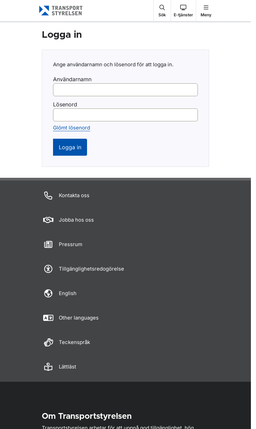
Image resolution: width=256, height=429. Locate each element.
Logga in (70, 147)
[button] (162, 10)
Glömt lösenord (71, 127)
